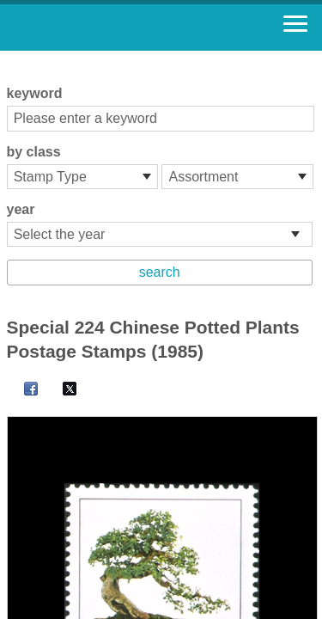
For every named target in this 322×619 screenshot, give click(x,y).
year (21, 209)
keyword (35, 93)
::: (12, 58)
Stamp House (107, 27)
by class (34, 151)
